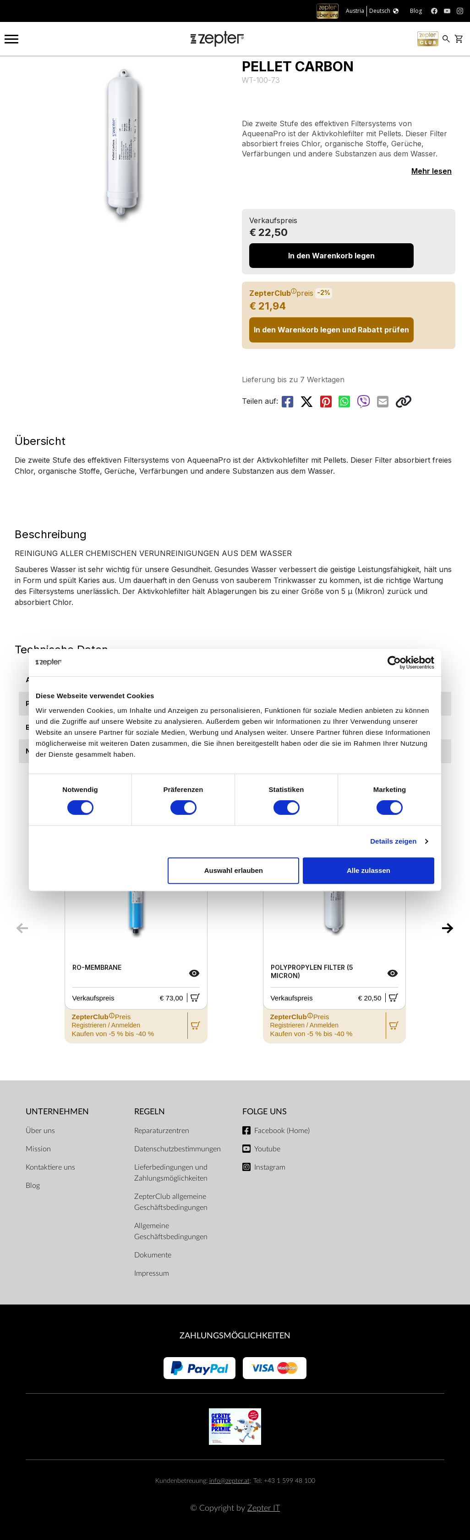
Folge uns (264, 1112)
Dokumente (152, 1255)
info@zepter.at (229, 1480)
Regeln (149, 1112)
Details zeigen (393, 841)
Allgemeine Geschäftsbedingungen (171, 1231)
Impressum (151, 1273)
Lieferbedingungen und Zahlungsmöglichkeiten (171, 1173)
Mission (38, 1149)
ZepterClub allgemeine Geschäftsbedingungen (171, 1202)
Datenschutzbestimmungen (177, 1149)
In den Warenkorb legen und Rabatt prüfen (331, 329)
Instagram (269, 1167)
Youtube (267, 1149)
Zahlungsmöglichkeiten (235, 1336)
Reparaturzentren (161, 1130)
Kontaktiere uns (50, 1167)
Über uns (40, 1130)
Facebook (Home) (282, 1130)
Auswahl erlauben (233, 870)
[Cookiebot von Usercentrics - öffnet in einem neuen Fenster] (394, 662)
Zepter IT (263, 1508)
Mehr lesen (431, 171)
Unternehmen (57, 1112)
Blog (33, 1185)
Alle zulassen (368, 870)
